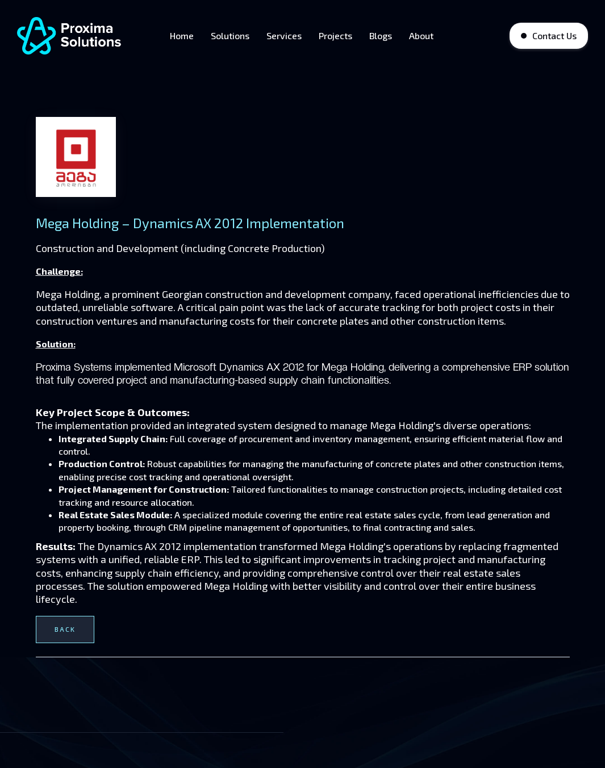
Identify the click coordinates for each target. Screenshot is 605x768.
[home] (71, 35)
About (421, 35)
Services (284, 35)
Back (65, 629)
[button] (457, 36)
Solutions (230, 35)
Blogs (380, 35)
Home (182, 35)
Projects (335, 35)
